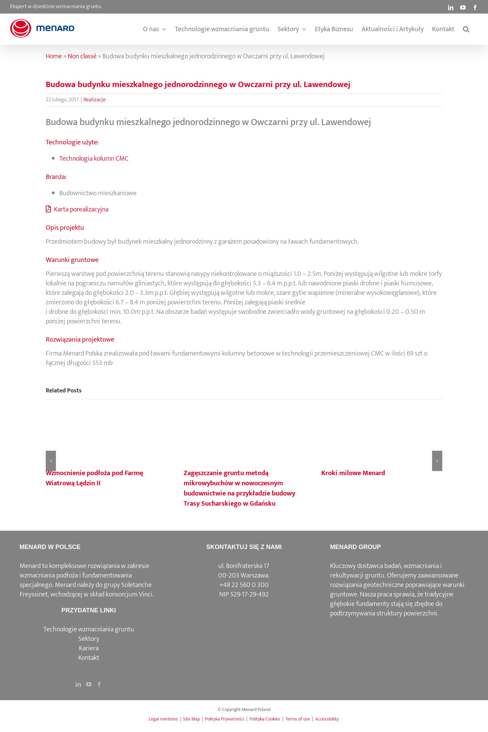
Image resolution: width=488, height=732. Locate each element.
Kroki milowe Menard (353, 473)
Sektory (88, 639)
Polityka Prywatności (224, 719)
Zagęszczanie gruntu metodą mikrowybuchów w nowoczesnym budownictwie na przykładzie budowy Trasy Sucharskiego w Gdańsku (239, 488)
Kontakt (88, 658)
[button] (466, 29)
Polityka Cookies (264, 719)
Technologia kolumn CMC (93, 158)
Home (54, 56)
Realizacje (94, 99)
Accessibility (327, 719)
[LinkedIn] (78, 684)
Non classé (82, 56)
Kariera (89, 648)
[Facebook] (99, 684)
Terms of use (297, 719)
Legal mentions (163, 719)
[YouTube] (89, 684)
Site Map (191, 719)
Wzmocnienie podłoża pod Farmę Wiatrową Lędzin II (94, 478)
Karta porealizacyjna (77, 209)
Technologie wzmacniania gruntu (88, 629)
